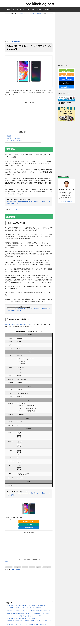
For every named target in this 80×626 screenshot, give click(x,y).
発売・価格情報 (16, 569)
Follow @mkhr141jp (66, 201)
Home (8, 9)
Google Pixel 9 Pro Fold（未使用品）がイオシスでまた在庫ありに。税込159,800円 (27, 613)
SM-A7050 (32, 567)
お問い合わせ (47, 9)
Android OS (9, 567)
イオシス (14, 209)
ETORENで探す (29, 524)
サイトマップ (30, 9)
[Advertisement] (29, 27)
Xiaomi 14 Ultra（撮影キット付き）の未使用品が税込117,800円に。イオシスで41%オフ (28, 621)
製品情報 (8, 137)
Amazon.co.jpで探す (28, 521)
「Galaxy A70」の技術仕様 (14, 140)
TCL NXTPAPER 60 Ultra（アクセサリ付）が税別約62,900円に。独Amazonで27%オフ (28, 610)
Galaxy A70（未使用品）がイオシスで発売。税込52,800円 (28, 48)
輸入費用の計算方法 (18, 9)
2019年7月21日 (16, 42)
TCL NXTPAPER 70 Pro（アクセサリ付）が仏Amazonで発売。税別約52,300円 (26, 624)
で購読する (66, 70)
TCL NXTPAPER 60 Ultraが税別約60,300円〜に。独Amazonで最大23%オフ (26, 616)
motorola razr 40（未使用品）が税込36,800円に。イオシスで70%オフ (24, 607)
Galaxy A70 (17, 567)
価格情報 (8, 135)
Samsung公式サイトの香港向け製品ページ (17, 324)
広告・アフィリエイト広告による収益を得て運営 (28, 13)
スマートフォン (46, 567)
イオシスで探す (29, 527)
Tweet (6, 561)
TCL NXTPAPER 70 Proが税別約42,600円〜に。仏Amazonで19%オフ (24, 618)
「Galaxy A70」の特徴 (13, 138)
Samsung (25, 567)
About (39, 9)
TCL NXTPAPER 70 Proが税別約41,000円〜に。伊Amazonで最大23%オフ (25, 605)
